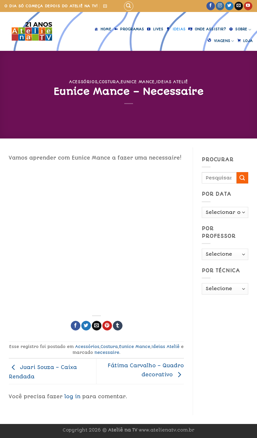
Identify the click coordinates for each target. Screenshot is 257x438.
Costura (109, 81)
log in (72, 396)
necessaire (106, 352)
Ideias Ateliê (172, 81)
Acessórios (83, 81)
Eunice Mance (137, 81)
